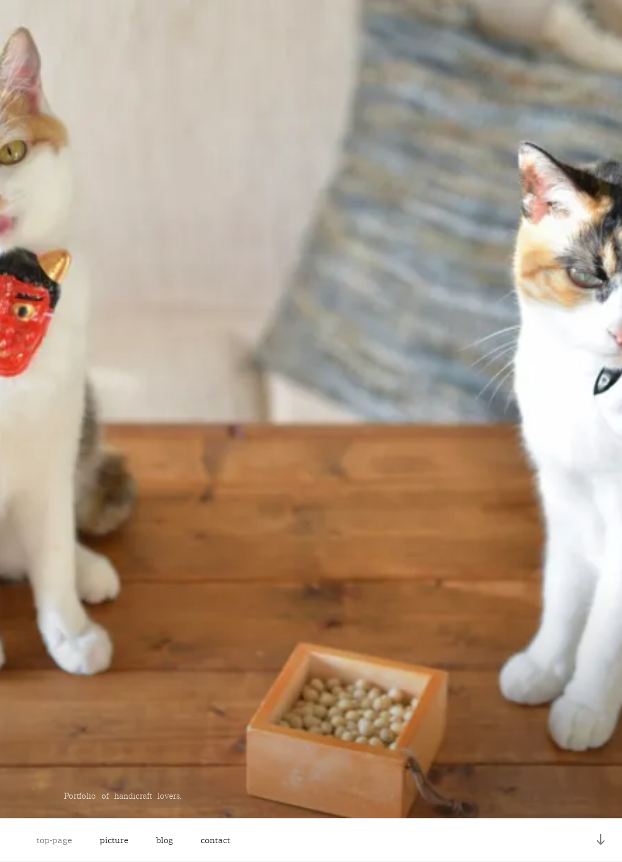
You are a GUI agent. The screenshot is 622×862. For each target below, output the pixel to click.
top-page (54, 840)
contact (215, 840)
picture (114, 840)
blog (164, 840)
